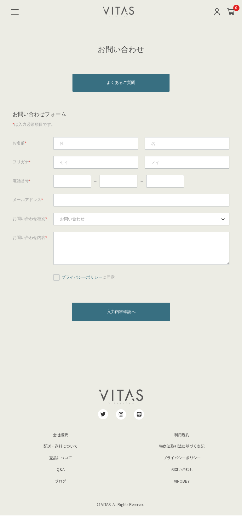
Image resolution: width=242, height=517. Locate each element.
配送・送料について (60, 447)
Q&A (61, 470)
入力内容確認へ (121, 313)
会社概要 (60, 436)
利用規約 (181, 436)
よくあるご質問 (121, 83)
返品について (60, 459)
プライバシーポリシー (81, 278)
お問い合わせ (181, 470)
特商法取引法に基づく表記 (182, 447)
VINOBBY (182, 482)
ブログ (60, 482)
